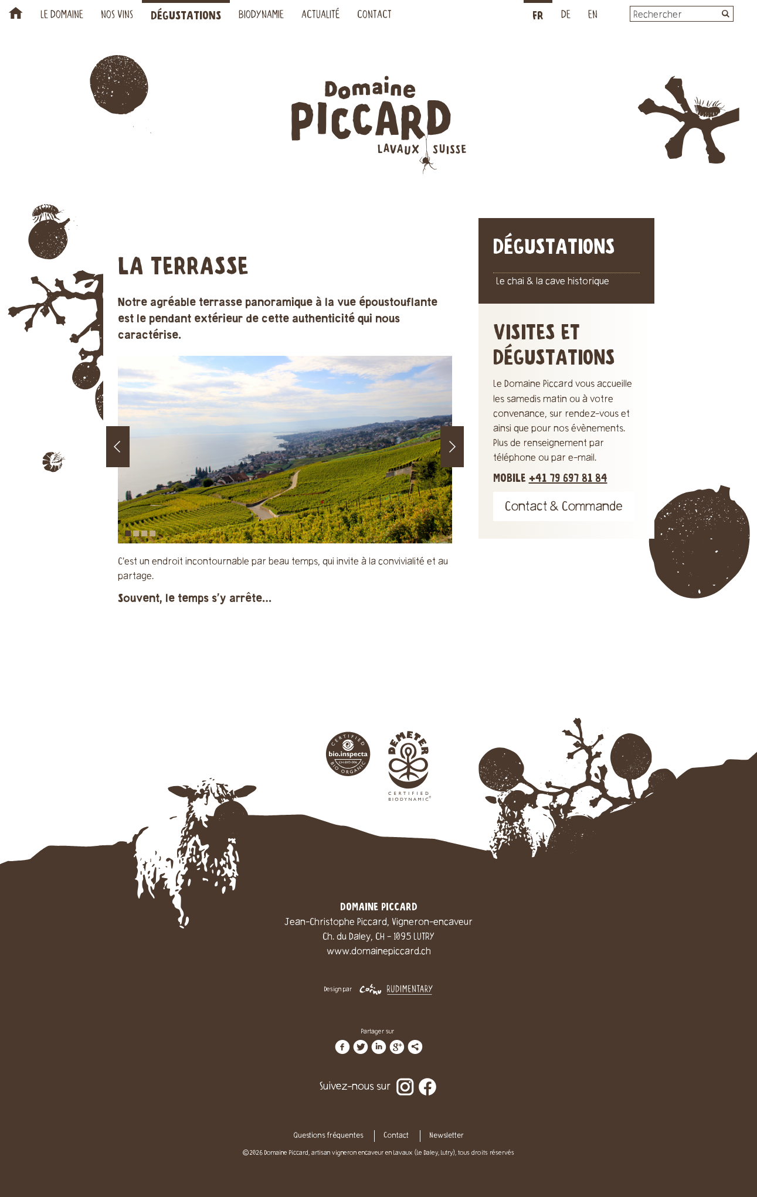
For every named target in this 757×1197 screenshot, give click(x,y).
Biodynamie (261, 15)
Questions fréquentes (328, 1136)
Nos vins (117, 15)
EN (593, 15)
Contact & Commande (564, 508)
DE (566, 15)
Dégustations (186, 16)
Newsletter (446, 1136)
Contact (374, 15)
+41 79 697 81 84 (568, 478)
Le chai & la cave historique (552, 282)
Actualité (320, 15)
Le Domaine (61, 15)
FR (538, 16)
